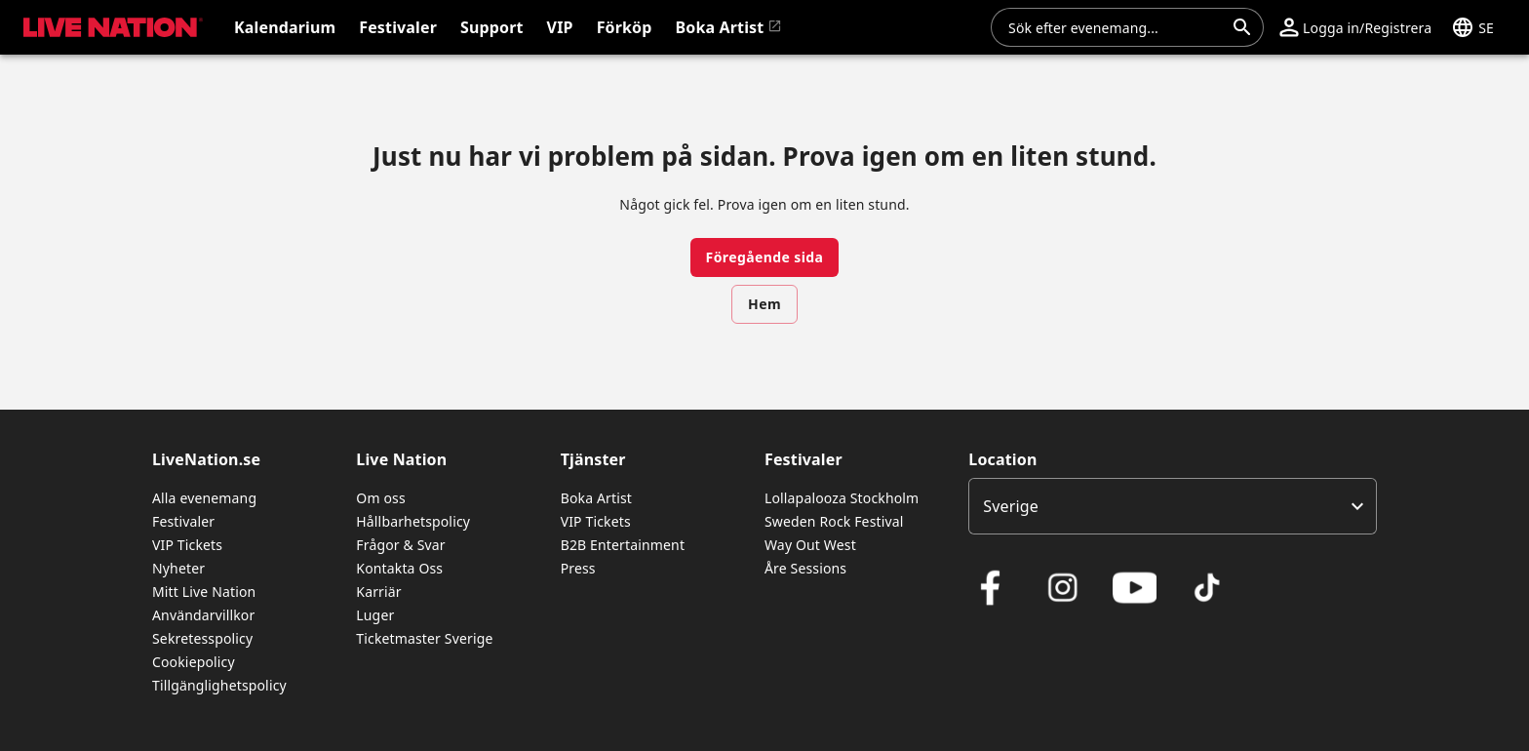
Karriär (378, 591)
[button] (1355, 27)
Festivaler (183, 521)
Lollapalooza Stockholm (841, 498)
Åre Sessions (805, 568)
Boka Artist (596, 498)
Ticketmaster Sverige (424, 638)
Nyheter (178, 568)
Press (578, 568)
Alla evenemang (204, 498)
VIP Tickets (187, 544)
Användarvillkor (203, 615)
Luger (375, 615)
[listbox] (1172, 506)
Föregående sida (765, 257)
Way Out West (810, 544)
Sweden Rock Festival (834, 521)
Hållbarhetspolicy (413, 521)
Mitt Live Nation (203, 591)
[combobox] (1115, 27)
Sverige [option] (1011, 506)
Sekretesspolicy (202, 638)
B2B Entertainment (623, 544)
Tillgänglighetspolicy (219, 685)
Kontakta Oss (399, 568)
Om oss (380, 498)
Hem (764, 304)
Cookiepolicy (193, 661)
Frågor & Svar (400, 544)
